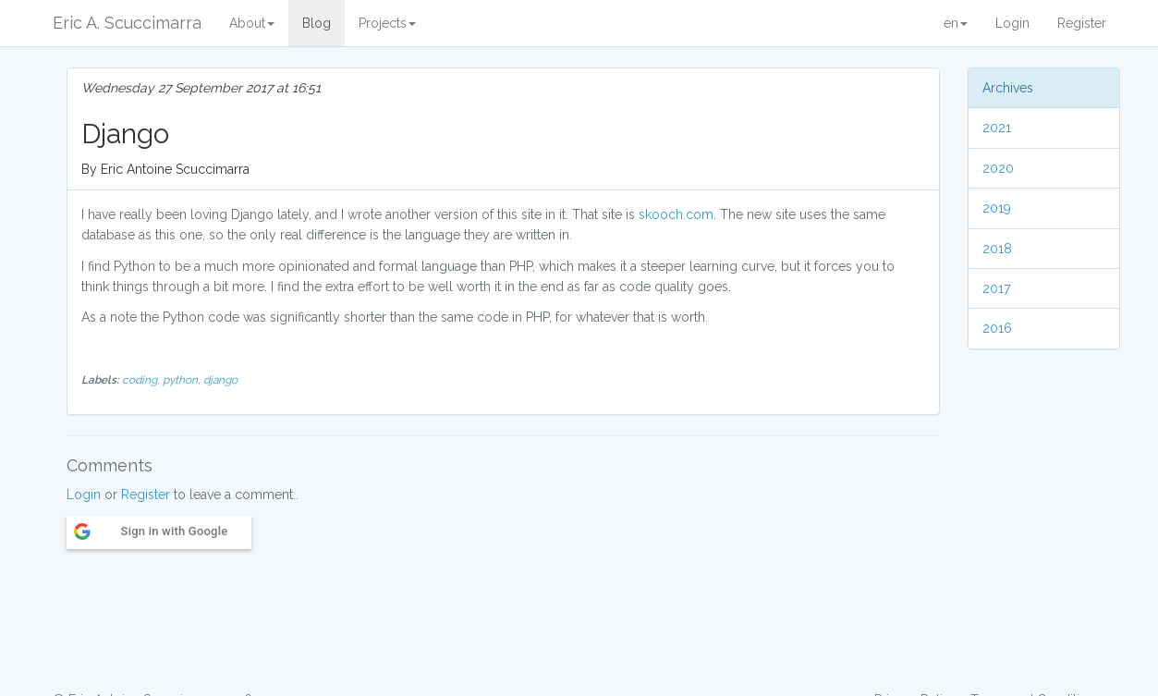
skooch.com (676, 214)
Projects (387, 23)
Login (1012, 23)
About (251, 23)
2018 (997, 248)
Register (1081, 23)
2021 (996, 127)
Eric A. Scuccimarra (127, 22)
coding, (142, 379)
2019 (996, 208)
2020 (998, 168)
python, (183, 379)
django (220, 379)
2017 (996, 288)
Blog (316, 23)
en (956, 23)
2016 (997, 328)
